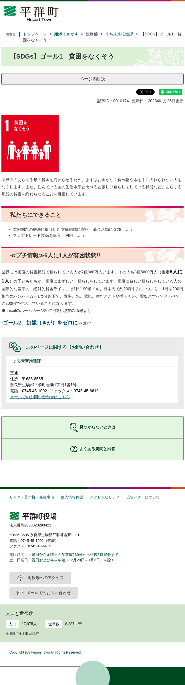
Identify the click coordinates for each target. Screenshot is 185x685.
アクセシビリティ (105, 497)
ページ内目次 (93, 78)
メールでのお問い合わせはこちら (40, 396)
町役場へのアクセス (46, 577)
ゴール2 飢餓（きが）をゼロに (40, 323)
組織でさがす (66, 34)
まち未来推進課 (119, 34)
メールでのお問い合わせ (49, 592)
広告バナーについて (143, 497)
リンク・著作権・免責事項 (31, 497)
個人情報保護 (72, 497)
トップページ (35, 34)
